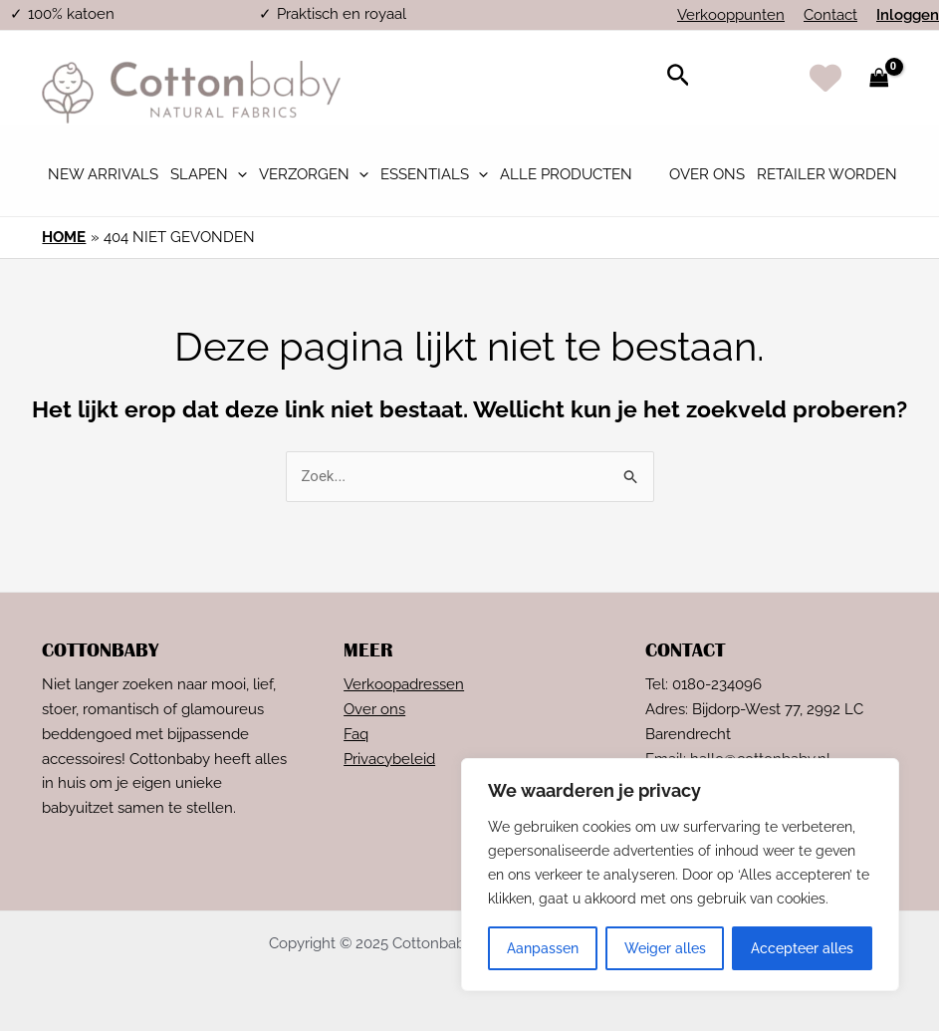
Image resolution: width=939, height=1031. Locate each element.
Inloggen (907, 15)
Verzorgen (313, 174)
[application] (237, 174)
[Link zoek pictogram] (678, 78)
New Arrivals (103, 174)
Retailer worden (827, 174)
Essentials (434, 174)
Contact (830, 15)
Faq (356, 734)
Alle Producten (566, 174)
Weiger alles (665, 948)
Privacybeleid (389, 759)
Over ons (707, 174)
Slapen (208, 174)
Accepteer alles (802, 948)
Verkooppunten (731, 15)
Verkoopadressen (404, 684)
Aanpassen (543, 948)
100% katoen (71, 14)
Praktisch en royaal (341, 14)
